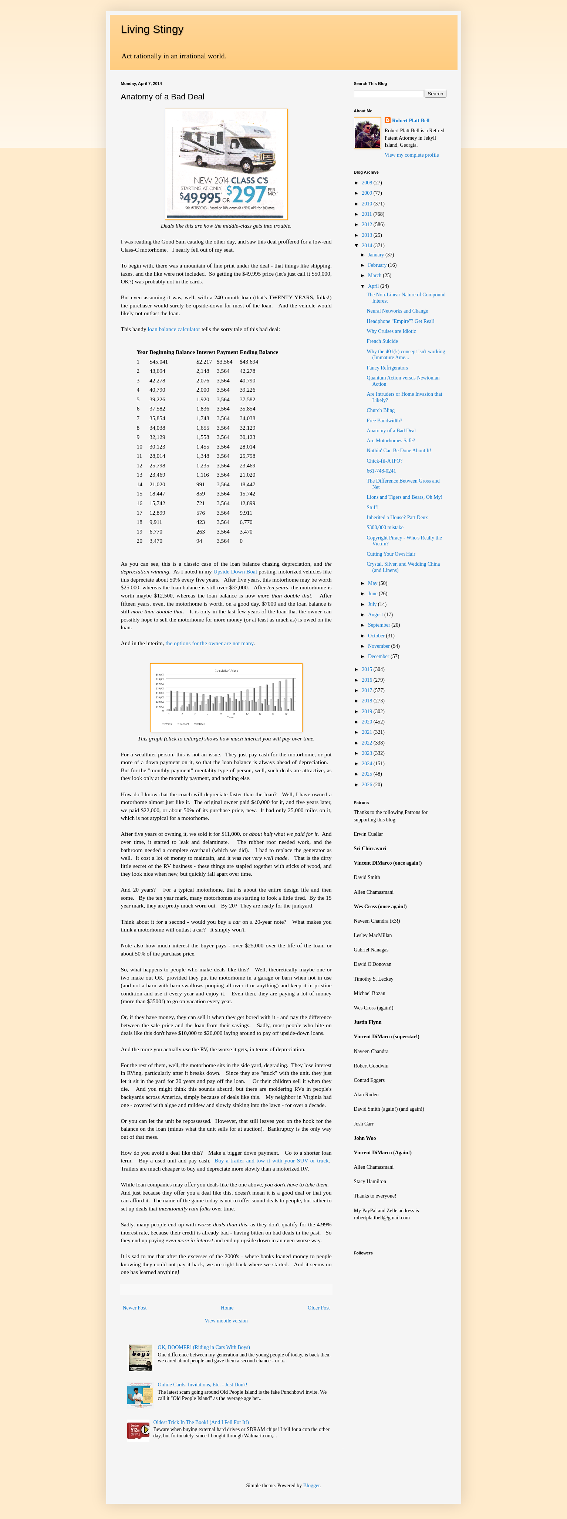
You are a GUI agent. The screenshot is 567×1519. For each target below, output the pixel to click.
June (373, 593)
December (379, 656)
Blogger (311, 1485)
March (375, 275)
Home (227, 1308)
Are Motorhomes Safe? (391, 440)
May (373, 583)
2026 (368, 784)
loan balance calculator (173, 329)
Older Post (319, 1308)
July (373, 604)
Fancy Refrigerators (387, 368)
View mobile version (226, 1321)
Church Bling (381, 410)
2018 (368, 701)
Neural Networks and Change (397, 311)
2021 (368, 732)
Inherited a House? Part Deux (397, 517)
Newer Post (135, 1308)
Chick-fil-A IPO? (384, 461)
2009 (368, 193)
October (377, 635)
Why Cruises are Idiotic (391, 331)
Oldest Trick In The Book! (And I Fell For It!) (201, 1422)
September (379, 625)
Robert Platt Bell (410, 120)
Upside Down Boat (235, 571)
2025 (368, 774)
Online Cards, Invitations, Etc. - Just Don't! (202, 1384)
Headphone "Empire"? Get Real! (401, 321)
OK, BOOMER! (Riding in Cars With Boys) (204, 1347)
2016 (368, 680)
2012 (368, 224)
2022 (368, 743)
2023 (368, 753)
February (378, 265)
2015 (368, 669)
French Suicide (382, 341)
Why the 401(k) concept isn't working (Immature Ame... (406, 355)
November (379, 646)
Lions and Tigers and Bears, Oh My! (404, 497)
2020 (368, 722)
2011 (367, 214)
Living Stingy (152, 29)
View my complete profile (412, 155)
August (376, 614)
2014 (368, 245)
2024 (368, 763)
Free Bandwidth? (384, 420)
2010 (368, 204)
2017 (368, 690)
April (374, 286)
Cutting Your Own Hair (391, 554)
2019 (368, 711)
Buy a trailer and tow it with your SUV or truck (272, 1160)
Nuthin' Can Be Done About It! (399, 450)
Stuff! (372, 507)
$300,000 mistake (385, 527)
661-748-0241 (381, 471)
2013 (368, 235)
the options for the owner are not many (209, 643)
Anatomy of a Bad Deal (391, 430)
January (376, 255)
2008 (368, 182)
